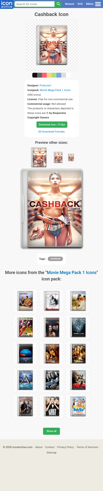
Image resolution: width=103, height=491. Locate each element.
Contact (50, 447)
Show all (51, 431)
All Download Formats (51, 131)
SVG (80, 3)
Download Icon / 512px (52, 124)
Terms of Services (87, 447)
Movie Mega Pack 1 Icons (55, 90)
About (38, 447)
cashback (55, 258)
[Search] (58, 4)
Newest (69, 3)
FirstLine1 (46, 85)
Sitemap (52, 452)
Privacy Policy (65, 447)
